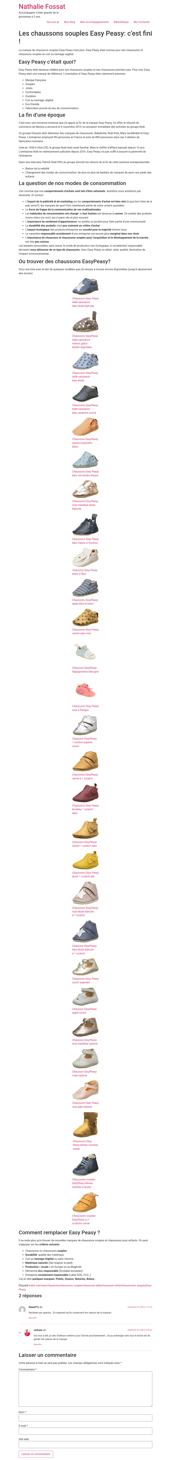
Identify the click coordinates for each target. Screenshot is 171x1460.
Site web (24, 1439)
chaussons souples (71, 1285)
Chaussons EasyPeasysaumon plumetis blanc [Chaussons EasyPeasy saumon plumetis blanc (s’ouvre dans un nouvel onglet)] (85, 442)
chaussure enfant (112, 1285)
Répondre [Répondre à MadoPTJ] (33, 1318)
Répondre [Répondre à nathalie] (38, 1344)
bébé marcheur (38, 1285)
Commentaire (28, 1369)
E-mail (23, 1426)
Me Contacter (142, 22)
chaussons (53, 1285)
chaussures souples (134, 1285)
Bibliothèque (121, 22)
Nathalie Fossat (42, 7)
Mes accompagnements (94, 22)
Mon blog (69, 22)
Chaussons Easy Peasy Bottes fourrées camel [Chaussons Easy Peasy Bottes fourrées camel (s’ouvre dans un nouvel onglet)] (85, 1145)
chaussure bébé (92, 1285)
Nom (22, 1412)
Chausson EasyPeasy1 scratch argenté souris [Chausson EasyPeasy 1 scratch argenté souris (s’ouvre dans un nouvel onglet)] (84, 742)
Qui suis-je (53, 22)
